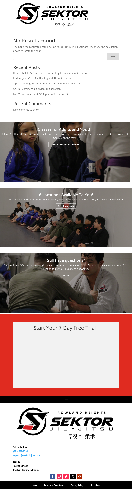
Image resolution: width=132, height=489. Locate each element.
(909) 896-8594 (20, 451)
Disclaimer (95, 485)
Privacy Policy (77, 485)
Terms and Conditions (54, 485)
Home (34, 485)
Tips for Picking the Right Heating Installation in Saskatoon (46, 83)
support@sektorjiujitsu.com (26, 455)
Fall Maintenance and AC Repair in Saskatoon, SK (41, 94)
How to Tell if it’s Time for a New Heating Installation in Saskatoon (50, 73)
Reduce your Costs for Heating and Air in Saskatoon (42, 78)
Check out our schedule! (65, 144)
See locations (66, 206)
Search (113, 56)
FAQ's (66, 275)
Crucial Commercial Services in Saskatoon (37, 88)
